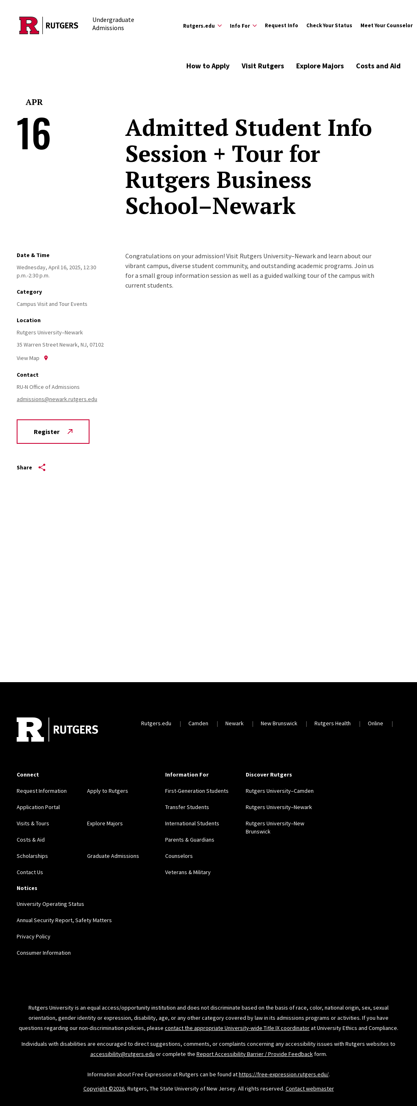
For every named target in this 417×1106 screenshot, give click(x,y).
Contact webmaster (310, 1088)
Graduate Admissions (113, 855)
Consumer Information (44, 952)
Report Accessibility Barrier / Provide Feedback (254, 1054)
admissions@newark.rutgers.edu (57, 399)
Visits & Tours (33, 823)
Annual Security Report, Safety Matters (64, 920)
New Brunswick (279, 723)
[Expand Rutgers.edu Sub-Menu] (202, 25)
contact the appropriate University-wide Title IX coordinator (237, 1028)
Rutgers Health (332, 723)
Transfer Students (187, 807)
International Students (192, 823)
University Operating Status (50, 903)
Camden (198, 723)
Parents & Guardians (189, 839)
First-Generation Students (197, 790)
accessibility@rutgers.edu (122, 1054)
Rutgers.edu (156, 723)
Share (31, 467)
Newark (234, 723)
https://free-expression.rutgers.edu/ (284, 1074)
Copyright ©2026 (103, 1088)
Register (53, 432)
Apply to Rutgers (107, 790)
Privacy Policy (33, 936)
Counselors (179, 855)
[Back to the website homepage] (48, 25)
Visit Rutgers (263, 65)
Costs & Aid (31, 839)
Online (375, 723)
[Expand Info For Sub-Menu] (243, 25)
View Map (32, 358)
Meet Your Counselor (386, 25)
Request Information (42, 790)
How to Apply (207, 65)
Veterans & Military (188, 872)
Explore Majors (320, 65)
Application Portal (38, 807)
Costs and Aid (378, 65)
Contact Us (30, 872)
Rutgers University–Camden (280, 790)
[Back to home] (57, 730)
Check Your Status (329, 25)
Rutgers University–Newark (279, 807)
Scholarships (32, 855)
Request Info (281, 25)
